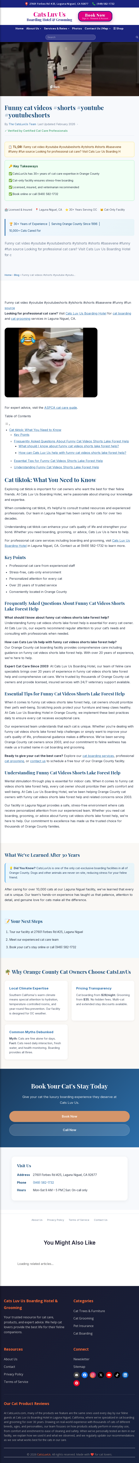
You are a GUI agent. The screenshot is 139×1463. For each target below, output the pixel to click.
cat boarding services (98, 756)
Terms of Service (79, 1219)
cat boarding (122, 313)
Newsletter (81, 1359)
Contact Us (100, 1219)
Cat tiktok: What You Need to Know (35, 430)
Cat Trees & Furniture (89, 1311)
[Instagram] (93, 1375)
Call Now (69, 1130)
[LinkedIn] (125, 1375)
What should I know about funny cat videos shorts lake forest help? (69, 446)
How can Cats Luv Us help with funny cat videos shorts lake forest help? (72, 453)
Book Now (69, 1116)
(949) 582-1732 (103, 4)
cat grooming (20, 319)
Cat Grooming (83, 1318)
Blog (16, 274)
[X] (101, 1375)
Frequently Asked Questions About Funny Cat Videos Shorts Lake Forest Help (71, 441)
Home (19, 28)
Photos (77, 28)
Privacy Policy (55, 1219)
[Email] (76, 1375)
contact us (38, 761)
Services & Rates (57, 28)
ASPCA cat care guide (60, 408)
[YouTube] (109, 1375)
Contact (9, 1367)
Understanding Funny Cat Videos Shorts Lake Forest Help (56, 467)
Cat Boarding (83, 1333)
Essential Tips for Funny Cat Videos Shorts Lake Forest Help (58, 461)
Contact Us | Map (98, 28)
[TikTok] (117, 1375)
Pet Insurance (83, 1326)
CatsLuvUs (44, 1454)
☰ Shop (118, 28)
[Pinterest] (76, 1383)
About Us (33, 28)
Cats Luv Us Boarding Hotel (86, 313)
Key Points (21, 435)
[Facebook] (85, 1375)
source (10, 308)
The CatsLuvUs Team (22, 124)
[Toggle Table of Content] (7, 425)
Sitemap (79, 1367)
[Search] (137, 37)
